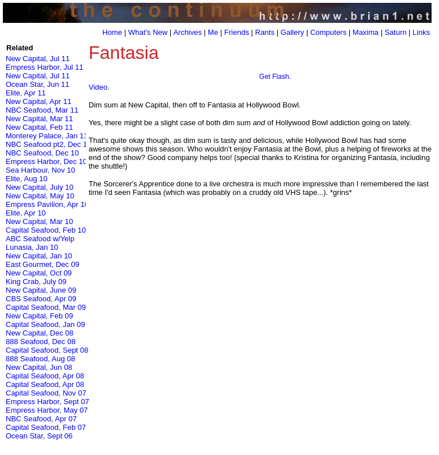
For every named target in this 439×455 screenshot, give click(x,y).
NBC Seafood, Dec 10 (42, 153)
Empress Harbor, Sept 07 (47, 401)
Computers (328, 32)
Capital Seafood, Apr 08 (45, 376)
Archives (187, 32)
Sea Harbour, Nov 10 (40, 170)
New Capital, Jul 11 (38, 58)
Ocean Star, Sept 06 (39, 436)
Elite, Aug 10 (26, 178)
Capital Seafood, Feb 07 (46, 427)
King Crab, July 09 (36, 281)
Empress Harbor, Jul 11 (44, 67)
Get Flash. (275, 77)
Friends (236, 32)
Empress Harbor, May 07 (47, 410)
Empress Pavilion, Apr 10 (47, 204)
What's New (147, 32)
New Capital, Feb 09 (39, 316)
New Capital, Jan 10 (39, 256)
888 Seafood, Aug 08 (40, 358)
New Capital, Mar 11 (39, 118)
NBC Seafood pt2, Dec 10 (48, 144)
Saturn (395, 32)
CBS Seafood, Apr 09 (41, 298)
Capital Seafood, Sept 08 (47, 350)
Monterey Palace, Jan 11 (47, 135)
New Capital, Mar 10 (39, 221)
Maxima (366, 32)
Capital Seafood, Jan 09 (45, 324)
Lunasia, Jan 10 (32, 247)
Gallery (292, 32)
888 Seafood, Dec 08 (40, 341)
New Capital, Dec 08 (40, 333)
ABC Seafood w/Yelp (40, 238)
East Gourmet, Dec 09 (42, 264)
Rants (264, 32)
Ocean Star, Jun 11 (37, 84)
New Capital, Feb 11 (39, 127)
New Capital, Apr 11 (38, 101)
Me (213, 32)
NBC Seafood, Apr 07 (41, 418)
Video (98, 87)
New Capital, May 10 (40, 195)
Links (421, 32)
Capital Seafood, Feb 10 (46, 230)
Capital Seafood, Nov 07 (46, 393)
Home (112, 32)
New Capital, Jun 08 (39, 367)
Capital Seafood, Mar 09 (46, 307)
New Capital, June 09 (41, 290)
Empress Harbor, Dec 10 (46, 161)
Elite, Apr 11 (26, 93)
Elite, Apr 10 (26, 213)
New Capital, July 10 (40, 187)
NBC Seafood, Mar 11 (42, 110)
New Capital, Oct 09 (39, 273)
